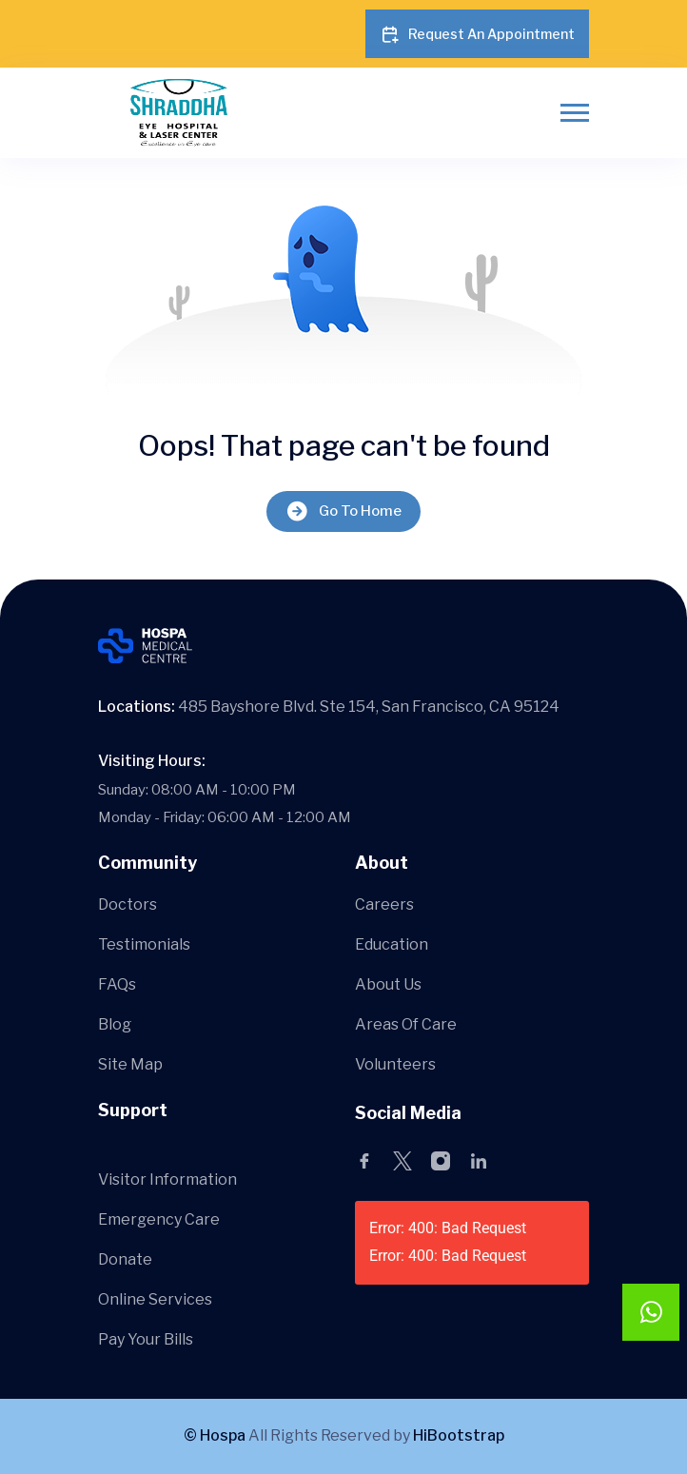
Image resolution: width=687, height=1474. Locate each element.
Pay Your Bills (145, 1339)
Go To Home (343, 511)
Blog (114, 1024)
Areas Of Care (406, 1024)
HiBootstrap (458, 1435)
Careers (384, 904)
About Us (388, 984)
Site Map (130, 1064)
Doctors (127, 904)
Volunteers (395, 1064)
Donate (125, 1259)
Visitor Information (167, 1179)
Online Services (155, 1299)
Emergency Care (159, 1219)
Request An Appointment (477, 34)
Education (391, 944)
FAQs (117, 984)
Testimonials (144, 944)
